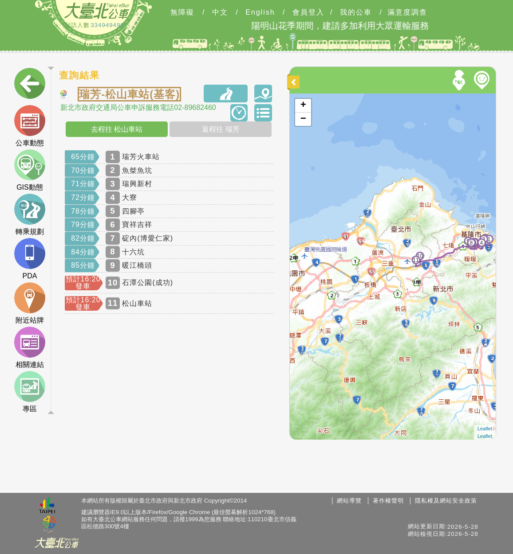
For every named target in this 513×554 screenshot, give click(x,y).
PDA (29, 259)
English (260, 12)
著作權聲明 (388, 500)
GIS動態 (29, 170)
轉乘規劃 (29, 214)
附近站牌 (29, 303)
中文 (220, 12)
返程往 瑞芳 (220, 129)
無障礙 (182, 12)
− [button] (303, 119)
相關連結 (29, 347)
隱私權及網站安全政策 (446, 500)
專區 (29, 392)
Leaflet (484, 428)
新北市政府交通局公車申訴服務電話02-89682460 (138, 107)
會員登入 (308, 12)
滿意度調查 (407, 12)
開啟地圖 (301, 97)
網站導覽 (349, 500)
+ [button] (303, 105)
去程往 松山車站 (116, 129)
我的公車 (356, 12)
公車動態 (29, 126)
